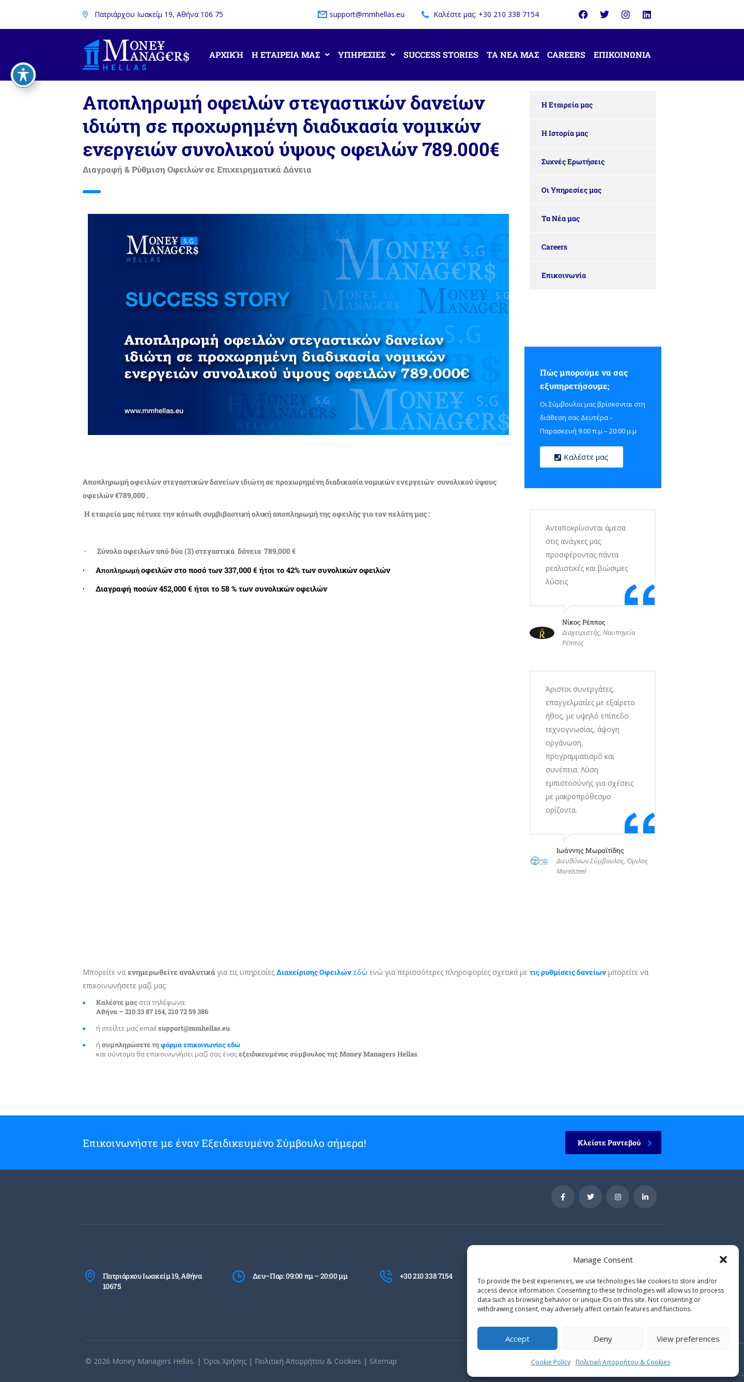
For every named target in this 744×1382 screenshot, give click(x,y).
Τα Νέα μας (560, 218)
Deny (603, 1338)
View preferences (688, 1338)
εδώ (321, 972)
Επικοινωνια (622, 54)
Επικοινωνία (563, 275)
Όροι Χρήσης (224, 1361)
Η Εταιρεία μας (567, 105)
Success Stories (441, 54)
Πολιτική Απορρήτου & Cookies (623, 1362)
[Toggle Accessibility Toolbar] (23, 70)
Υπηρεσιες (366, 54)
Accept (517, 1338)
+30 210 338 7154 (426, 1276)
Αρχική (226, 54)
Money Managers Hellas (152, 1361)
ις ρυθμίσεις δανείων (568, 972)
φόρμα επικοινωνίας (193, 1044)
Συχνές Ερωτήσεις (573, 161)
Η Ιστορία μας (564, 133)
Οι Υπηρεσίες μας (571, 190)
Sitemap (383, 1361)
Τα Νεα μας (513, 54)
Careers (566, 54)
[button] (723, 1259)
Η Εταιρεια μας (291, 54)
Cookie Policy (550, 1362)
